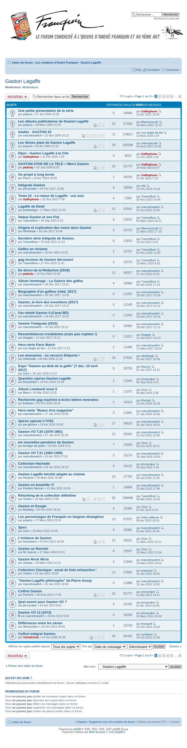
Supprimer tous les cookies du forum (112, 721)
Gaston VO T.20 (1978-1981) (40, 432)
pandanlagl (30, 209)
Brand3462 (30, 381)
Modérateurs (31, 87)
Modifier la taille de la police (175, 61)
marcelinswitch (32, 135)
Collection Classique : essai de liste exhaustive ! (57, 570)
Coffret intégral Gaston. (37, 634)
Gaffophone (149, 111)
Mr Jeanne (29, 552)
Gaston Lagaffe (90, 62)
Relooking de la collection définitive (47, 495)
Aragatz (28, 337)
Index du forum (22, 62)
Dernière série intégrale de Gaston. (46, 238)
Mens (26, 392)
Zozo (26, 373)
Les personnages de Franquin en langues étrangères (61, 517)
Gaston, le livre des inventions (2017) (48, 302)
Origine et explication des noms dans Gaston (54, 228)
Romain (146, 400)
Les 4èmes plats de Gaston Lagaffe (46, 143)
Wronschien (30, 626)
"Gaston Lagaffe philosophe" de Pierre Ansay (55, 580)
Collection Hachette (34, 463)
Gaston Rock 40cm (33, 559)
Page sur (143, 96)
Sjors (22, 527)
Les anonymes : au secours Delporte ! (49, 355)
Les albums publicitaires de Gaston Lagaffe (53, 121)
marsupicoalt (149, 143)
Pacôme (28, 477)
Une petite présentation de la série (46, 111)
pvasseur (147, 570)
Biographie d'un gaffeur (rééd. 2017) (47, 291)
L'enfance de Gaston (34, 538)
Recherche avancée (166, 18)
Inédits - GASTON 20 (34, 132)
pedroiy (28, 167)
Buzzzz (145, 366)
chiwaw (27, 562)
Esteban (28, 403)
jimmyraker (30, 188)
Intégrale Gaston (31, 185)
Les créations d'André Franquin (56, 62)
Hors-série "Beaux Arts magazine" (45, 410)
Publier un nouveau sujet (17, 96)
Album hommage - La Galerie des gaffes (50, 281)
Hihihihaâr (29, 231)
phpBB (77, 729)
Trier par (103, 646)
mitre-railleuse (150, 517)
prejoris (27, 114)
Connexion (172, 69)
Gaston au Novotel (33, 549)
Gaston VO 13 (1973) (34, 612)
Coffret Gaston (30, 591)
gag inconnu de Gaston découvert (45, 260)
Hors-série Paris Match (36, 345)
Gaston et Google (32, 506)
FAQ (138, 69)
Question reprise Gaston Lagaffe (44, 378)
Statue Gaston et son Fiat (38, 217)
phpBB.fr (120, 732)
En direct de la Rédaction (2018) (44, 270)
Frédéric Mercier (33, 488)
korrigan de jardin (34, 445)
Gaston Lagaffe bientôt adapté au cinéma (51, 474)
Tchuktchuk (31, 637)
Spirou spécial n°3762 (35, 421)
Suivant (174, 646)
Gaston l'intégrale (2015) (38, 323)
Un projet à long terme (36, 174)
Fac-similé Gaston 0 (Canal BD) (43, 313)
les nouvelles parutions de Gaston (46, 442)
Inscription (153, 69)
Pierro (27, 178)
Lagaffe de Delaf (31, 206)
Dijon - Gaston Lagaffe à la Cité (43, 153)
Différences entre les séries (40, 623)
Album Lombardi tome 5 (37, 389)
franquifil (146, 623)
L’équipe (81, 721)
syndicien (147, 634)
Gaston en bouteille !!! (36, 485)
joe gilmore (30, 424)
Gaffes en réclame (33, 249)
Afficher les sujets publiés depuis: (44, 646)
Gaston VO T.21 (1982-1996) (40, 453)
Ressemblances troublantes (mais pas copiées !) (57, 334)
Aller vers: (90, 666)
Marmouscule (149, 121)
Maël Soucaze (97, 732)
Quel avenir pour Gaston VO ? (42, 602)
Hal (143, 185)
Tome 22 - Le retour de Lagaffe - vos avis (51, 196)
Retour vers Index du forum (25, 665)
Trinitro (27, 498)
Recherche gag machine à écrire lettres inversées (58, 400)
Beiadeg (28, 509)
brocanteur (30, 541)
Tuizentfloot (148, 196)
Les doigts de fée (152, 132)
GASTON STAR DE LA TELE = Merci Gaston (53, 164)
